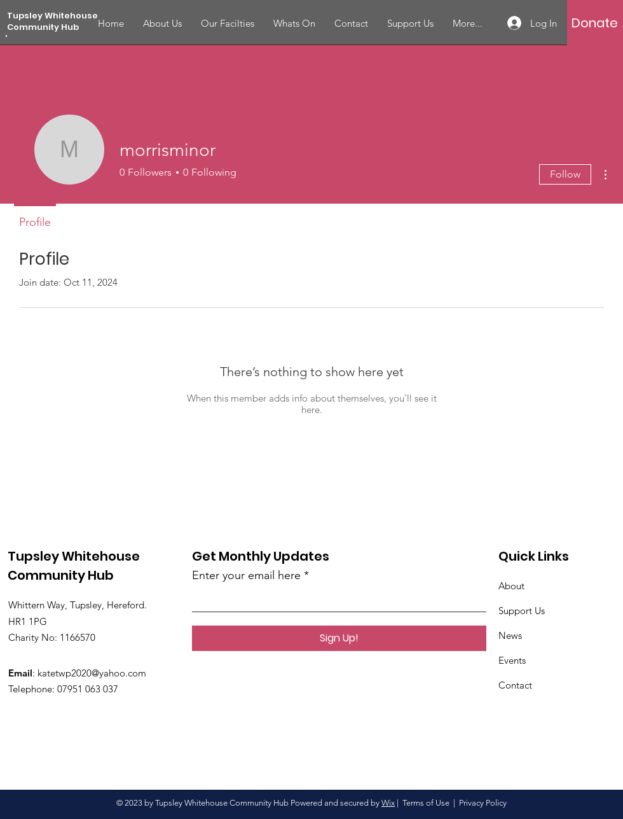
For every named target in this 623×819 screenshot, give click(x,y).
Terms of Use (425, 803)
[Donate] (594, 23)
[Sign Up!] (339, 638)
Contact (515, 685)
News (510, 635)
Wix (388, 803)
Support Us (521, 611)
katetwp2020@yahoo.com (92, 673)
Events (512, 660)
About (511, 586)
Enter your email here (246, 575)
